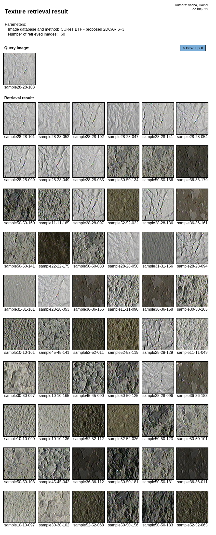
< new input (193, 48)
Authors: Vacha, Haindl (191, 5)
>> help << (200, 9)
